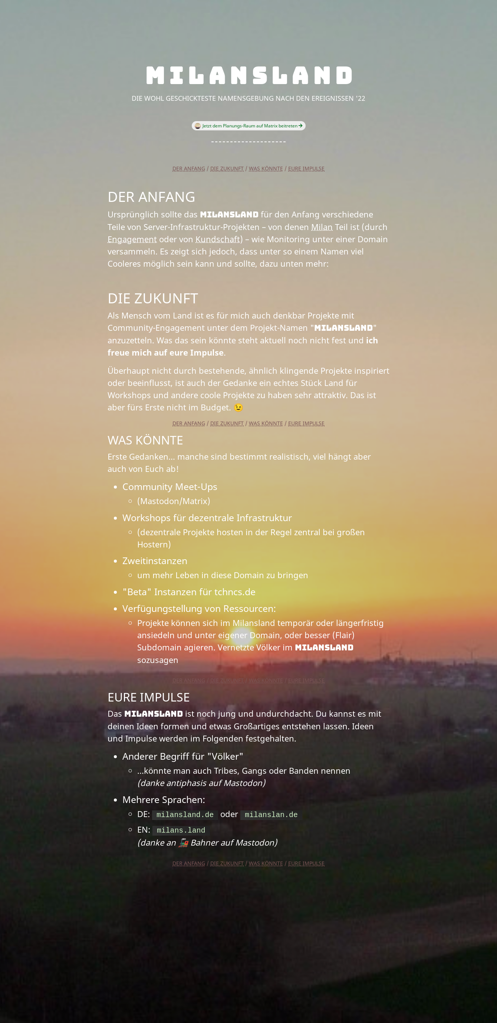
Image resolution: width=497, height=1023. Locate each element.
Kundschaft (217, 238)
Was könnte (266, 168)
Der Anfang (188, 168)
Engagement (132, 238)
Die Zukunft (227, 168)
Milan (322, 226)
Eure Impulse (306, 168)
